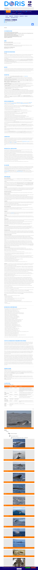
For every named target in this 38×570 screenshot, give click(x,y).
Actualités (7, 13)
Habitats (13, 11)
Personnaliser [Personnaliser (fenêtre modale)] (19, 568)
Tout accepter (27, 567)
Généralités (11, 16)
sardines (11, 142)
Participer (18, 13)
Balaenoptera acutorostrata (24, 103)
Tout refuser (33, 567)
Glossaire (22, 11)
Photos (7, 16)
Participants (13, 13)
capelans (15, 142)
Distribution (16, 16)
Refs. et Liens (28, 11)
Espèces (8, 11)
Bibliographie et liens (14, 17)
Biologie (26, 16)
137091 (12, 384)
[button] (22, 14)
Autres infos (7, 17)
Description (21, 16)
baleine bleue (26, 76)
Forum (17, 11)
